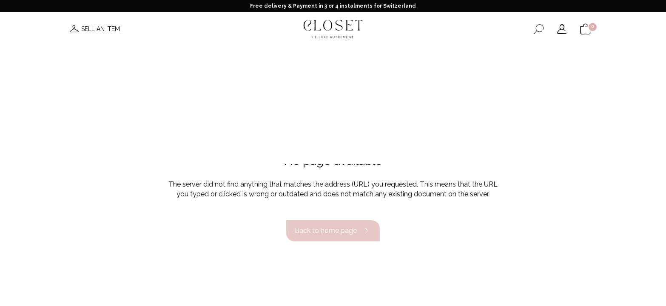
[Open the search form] (538, 29)
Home (421, 54)
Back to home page (333, 231)
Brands (345, 54)
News (205, 54)
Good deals (385, 54)
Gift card (454, 54)
